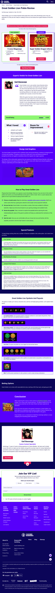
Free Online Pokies (25, 512)
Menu (52, 1)
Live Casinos (6, 524)
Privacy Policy (6, 553)
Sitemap (42, 539)
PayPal (45, 511)
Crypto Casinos (47, 524)
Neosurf (45, 514)
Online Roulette (37, 520)
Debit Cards (46, 517)
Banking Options (46, 507)
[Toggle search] (47, 2)
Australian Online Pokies (27, 507)
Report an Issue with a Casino (19, 549)
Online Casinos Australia (5, 508)
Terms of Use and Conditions (6, 549)
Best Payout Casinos (6, 514)
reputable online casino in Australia (36, 200)
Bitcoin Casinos (47, 519)
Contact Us (5, 555)
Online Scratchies (36, 523)
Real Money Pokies (27, 68)
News (30, 539)
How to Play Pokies (25, 517)
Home (3, 5)
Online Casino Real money (16, 509)
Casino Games (36, 507)
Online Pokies (9, 5)
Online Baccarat (36, 512)
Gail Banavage (21, 82)
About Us (5, 540)
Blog (35, 539)
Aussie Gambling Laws (19, 545)
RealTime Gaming (42, 400)
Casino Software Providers (7, 521)
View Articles (8, 457)
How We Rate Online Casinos (6, 544)
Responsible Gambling (17, 541)
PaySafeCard (46, 522)
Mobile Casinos (6, 517)
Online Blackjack (36, 517)
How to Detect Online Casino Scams (19, 553)
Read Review (15, 59)
